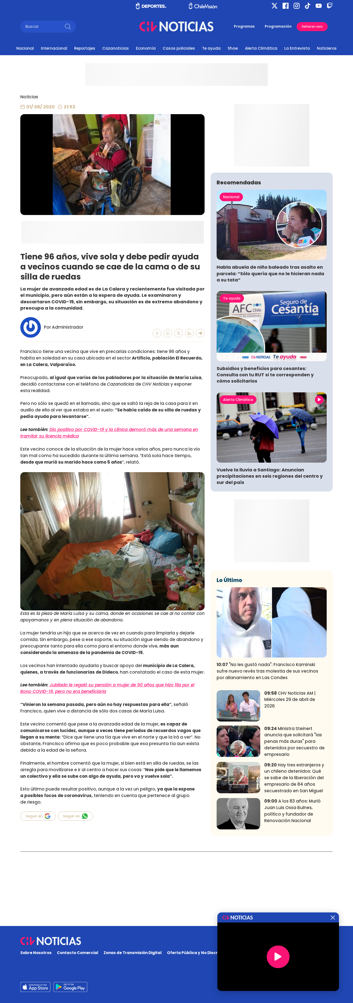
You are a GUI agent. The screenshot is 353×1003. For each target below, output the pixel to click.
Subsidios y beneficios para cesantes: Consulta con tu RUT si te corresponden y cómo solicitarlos (265, 449)
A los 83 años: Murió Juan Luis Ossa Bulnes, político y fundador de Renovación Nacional (292, 885)
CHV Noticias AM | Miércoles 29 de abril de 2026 (290, 773)
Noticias (29, 97)
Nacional (25, 48)
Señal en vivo (312, 26)
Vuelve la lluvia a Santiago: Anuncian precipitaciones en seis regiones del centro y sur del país (270, 550)
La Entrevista (297, 48)
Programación (278, 26)
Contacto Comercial (77, 952)
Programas (244, 26)
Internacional (54, 48)
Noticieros (327, 48)
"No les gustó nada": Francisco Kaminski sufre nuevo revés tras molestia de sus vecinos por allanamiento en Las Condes (267, 745)
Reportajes (84, 48)
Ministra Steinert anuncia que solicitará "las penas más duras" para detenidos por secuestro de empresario (294, 816)
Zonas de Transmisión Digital (133, 952)
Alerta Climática (261, 48)
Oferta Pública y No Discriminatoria (203, 952)
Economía (146, 48)
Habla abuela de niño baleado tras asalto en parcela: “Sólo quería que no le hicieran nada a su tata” (270, 347)
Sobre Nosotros (36, 952)
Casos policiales (179, 48)
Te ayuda (211, 48)
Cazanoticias (115, 48)
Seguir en (38, 816)
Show (233, 48)
